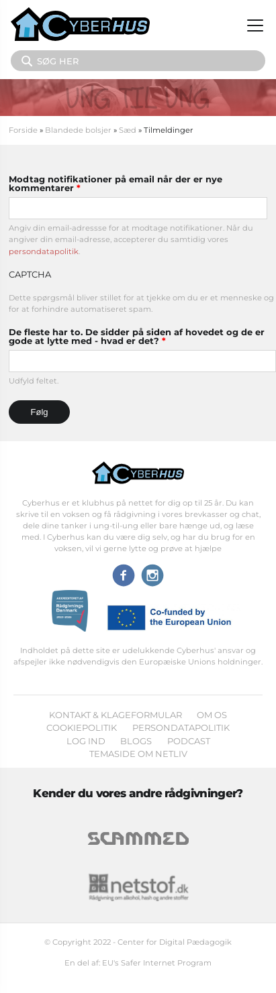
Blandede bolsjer (78, 130)
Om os (212, 714)
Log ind (85, 741)
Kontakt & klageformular (115, 714)
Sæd (127, 130)
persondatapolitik (44, 251)
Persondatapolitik (181, 727)
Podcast (188, 741)
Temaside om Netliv (138, 753)
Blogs (136, 741)
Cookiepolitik (81, 727)
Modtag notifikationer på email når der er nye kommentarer (115, 183)
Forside (23, 130)
